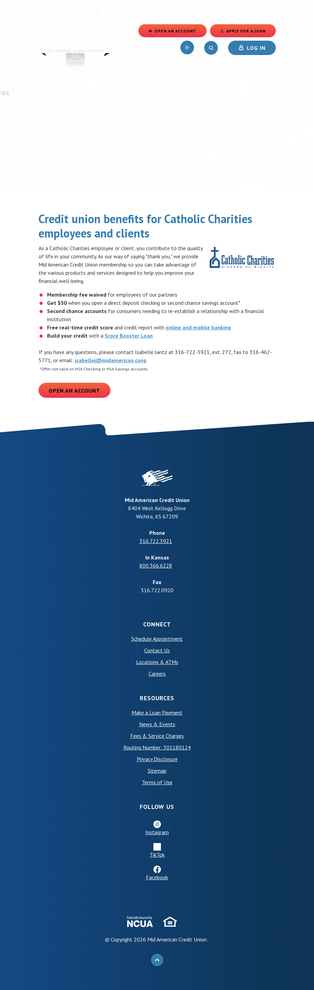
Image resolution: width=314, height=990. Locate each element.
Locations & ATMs (157, 662)
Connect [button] (157, 624)
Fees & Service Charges (157, 735)
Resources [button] (157, 698)
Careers (157, 673)
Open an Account (74, 390)
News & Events (157, 724)
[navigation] (187, 47)
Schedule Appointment (157, 638)
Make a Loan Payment (157, 712)
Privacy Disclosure (157, 759)
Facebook (157, 877)
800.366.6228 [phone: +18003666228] (155, 565)
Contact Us (157, 650)
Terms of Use (157, 782)
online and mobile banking (198, 327)
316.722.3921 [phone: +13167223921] (155, 541)
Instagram (157, 832)
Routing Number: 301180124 (157, 747)
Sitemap (157, 770)
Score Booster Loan (129, 335)
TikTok (157, 854)
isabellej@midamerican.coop (111, 360)
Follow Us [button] (157, 807)
